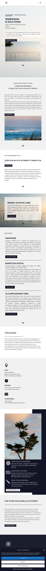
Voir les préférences (23, 565)
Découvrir (8, 146)
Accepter (23, 558)
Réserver (12, 196)
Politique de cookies (17, 569)
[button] (44, 550)
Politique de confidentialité (27, 569)
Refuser (23, 562)
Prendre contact (11, 40)
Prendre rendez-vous (13, 470)
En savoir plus (10, 95)
